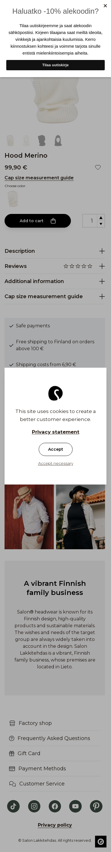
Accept (55, 449)
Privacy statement (55, 432)
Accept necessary (55, 463)
